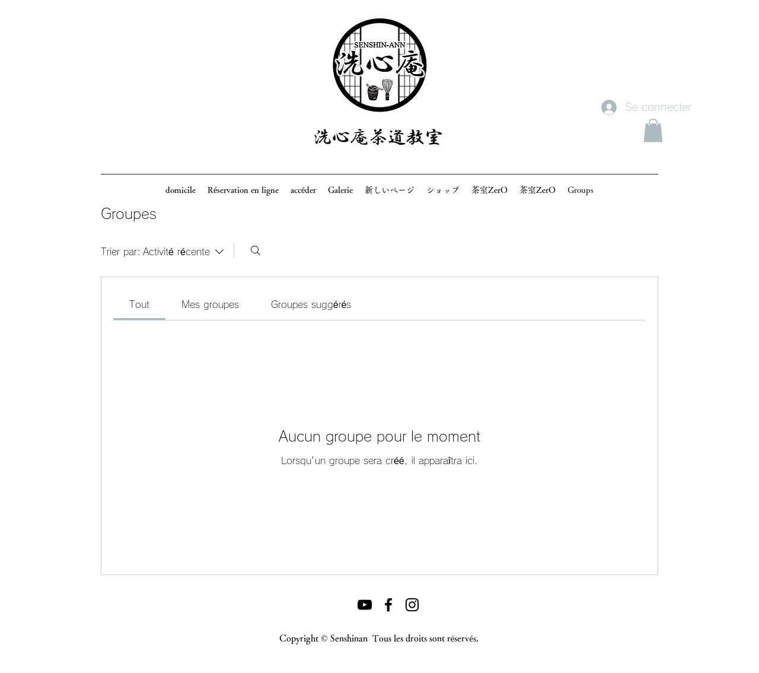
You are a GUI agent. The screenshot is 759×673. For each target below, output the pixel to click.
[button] (653, 130)
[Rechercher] (255, 250)
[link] (139, 304)
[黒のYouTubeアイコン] (365, 605)
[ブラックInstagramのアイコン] (412, 605)
